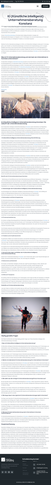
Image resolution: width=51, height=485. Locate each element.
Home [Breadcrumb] (5, 26)
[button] (37, 6)
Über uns (25, 470)
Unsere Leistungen (25, 464)
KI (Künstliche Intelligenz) (13, 26)
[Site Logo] (6, 6)
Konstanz (36, 51)
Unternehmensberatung (10, 35)
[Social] (42, 2)
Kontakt (25, 468)
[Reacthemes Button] (45, 6)
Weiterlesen (4, 89)
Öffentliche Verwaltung (26, 473)
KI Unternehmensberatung (24, 67)
